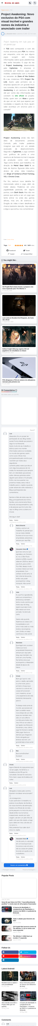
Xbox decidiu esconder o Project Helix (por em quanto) (9, 1004)
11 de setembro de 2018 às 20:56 (24, 747)
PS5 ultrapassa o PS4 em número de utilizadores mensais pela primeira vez (18, 381)
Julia (17, 592)
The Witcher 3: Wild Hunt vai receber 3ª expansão (22, 937)
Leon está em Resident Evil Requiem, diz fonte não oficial (18, 319)
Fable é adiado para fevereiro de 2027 (24, 919)
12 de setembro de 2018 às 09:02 (24, 761)
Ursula (18, 676)
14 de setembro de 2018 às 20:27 (17, 835)
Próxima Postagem (29, 870)
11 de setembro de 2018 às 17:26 (24, 672)
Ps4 (11, 10)
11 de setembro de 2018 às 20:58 (17, 785)
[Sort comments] (32, 430)
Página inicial (5, 10)
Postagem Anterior (9, 870)
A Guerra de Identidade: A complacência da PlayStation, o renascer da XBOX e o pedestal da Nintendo (24, 910)
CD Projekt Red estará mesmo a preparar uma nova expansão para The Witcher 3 (17, 287)
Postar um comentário (19, 865)
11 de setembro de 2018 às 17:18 (24, 589)
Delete (16, 520)
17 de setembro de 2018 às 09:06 (24, 859)
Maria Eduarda (20, 525)
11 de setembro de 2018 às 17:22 (24, 639)
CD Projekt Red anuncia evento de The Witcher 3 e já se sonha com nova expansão (24, 928)
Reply (11, 520)
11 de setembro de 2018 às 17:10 (24, 546)
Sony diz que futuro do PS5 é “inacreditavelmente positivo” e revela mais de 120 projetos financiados (19, 903)
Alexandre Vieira (21, 549)
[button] (2, 3)
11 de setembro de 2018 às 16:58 (17, 522)
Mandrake (19, 642)
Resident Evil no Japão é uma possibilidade (9, 983)
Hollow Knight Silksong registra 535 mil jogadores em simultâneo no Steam (15, 350)
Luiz (10, 433)
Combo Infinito (10, 239)
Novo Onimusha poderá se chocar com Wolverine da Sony (28, 984)
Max (17, 751)
